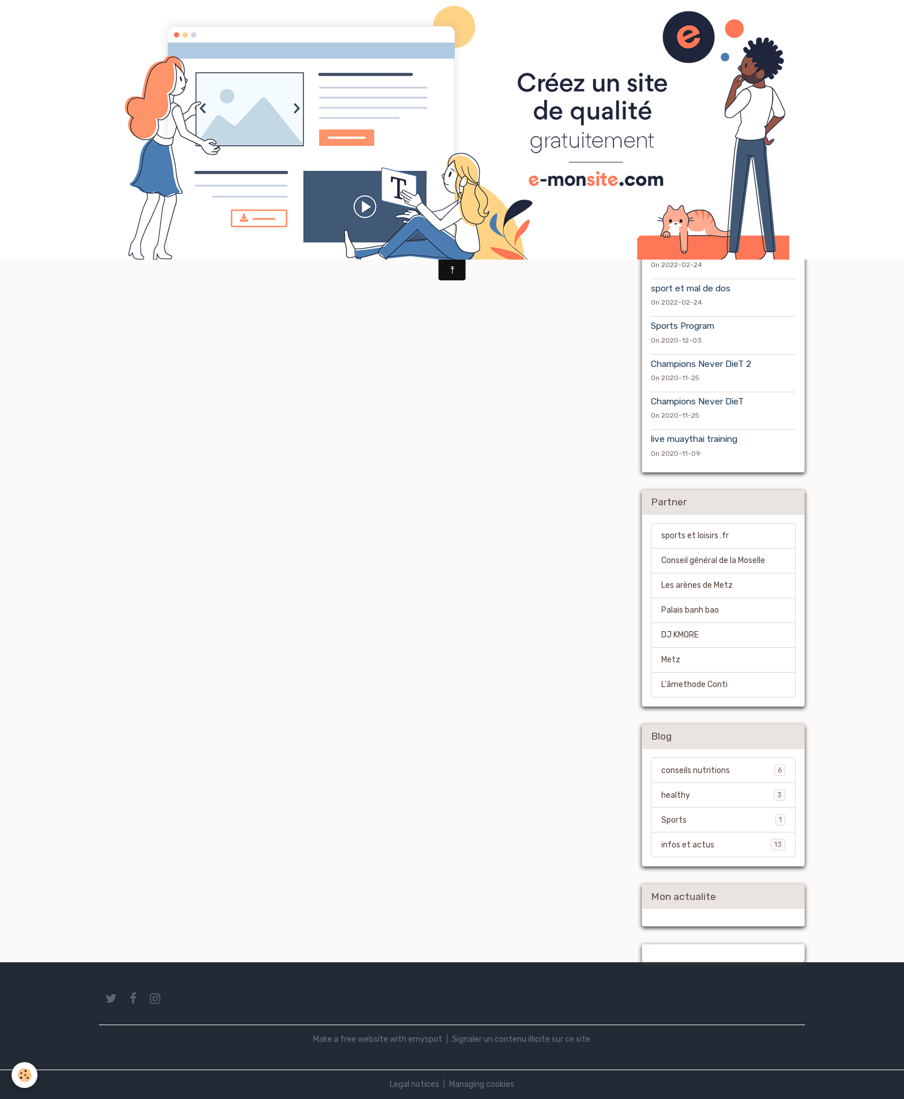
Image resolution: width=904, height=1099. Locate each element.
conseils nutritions (723, 770)
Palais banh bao (690, 610)
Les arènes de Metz (697, 585)
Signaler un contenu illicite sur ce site (521, 1039)
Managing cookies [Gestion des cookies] (481, 1084)
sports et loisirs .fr (695, 536)
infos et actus (723, 844)
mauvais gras (677, 251)
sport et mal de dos (690, 288)
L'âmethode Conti (694, 684)
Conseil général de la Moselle (713, 560)
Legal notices (414, 1084)
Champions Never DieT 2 (701, 364)
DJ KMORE (680, 635)
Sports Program (682, 326)
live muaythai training (694, 439)
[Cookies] (24, 1075)
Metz (670, 660)
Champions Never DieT (697, 401)
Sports (723, 820)
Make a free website (350, 1039)
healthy (723, 795)
